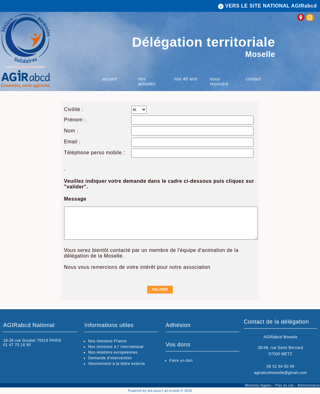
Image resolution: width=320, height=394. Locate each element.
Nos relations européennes (113, 352)
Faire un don (181, 360)
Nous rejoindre (219, 81)
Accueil (109, 78)
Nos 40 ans (186, 78)
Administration (309, 385)
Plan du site (285, 385)
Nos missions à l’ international (115, 347)
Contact (253, 78)
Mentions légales (258, 385)
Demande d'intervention (110, 358)
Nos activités (147, 81)
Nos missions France (107, 341)
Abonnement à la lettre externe (116, 363)
